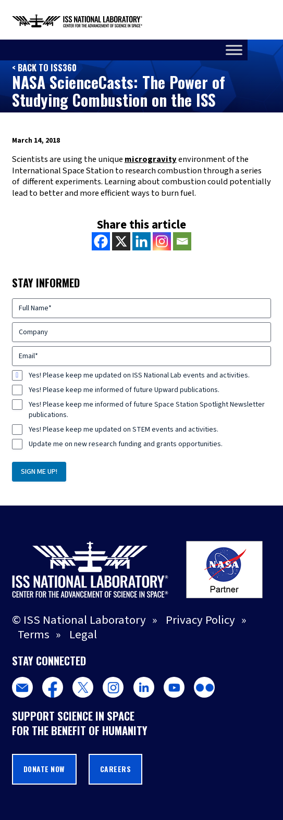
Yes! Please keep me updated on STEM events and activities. (123, 429)
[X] (121, 241)
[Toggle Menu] (269, 50)
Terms (34, 634)
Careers (115, 769)
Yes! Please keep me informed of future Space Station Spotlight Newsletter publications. (147, 409)
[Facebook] (101, 241)
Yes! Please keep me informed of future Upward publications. (124, 390)
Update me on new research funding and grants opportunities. (126, 444)
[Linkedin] (141, 241)
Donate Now (44, 769)
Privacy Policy (200, 620)
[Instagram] (162, 241)
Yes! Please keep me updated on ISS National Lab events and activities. (139, 375)
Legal (83, 634)
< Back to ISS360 (44, 67)
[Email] (182, 241)
